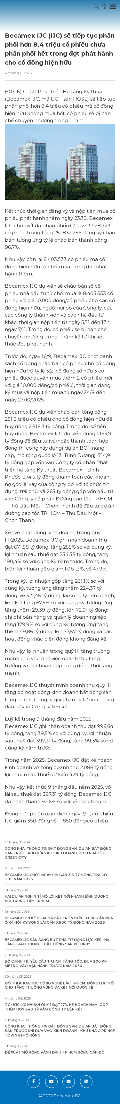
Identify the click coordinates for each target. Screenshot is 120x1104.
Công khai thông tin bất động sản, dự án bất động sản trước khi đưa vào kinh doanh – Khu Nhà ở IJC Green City (58, 853)
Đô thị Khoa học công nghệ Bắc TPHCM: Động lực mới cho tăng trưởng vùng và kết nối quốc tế (60, 985)
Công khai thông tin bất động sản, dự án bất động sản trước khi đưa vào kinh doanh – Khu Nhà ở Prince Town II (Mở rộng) (60, 1030)
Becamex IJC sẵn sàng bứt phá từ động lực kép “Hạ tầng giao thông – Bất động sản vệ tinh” (57, 942)
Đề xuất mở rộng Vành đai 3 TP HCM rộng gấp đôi (55, 1052)
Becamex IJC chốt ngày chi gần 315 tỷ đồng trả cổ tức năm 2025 (56, 877)
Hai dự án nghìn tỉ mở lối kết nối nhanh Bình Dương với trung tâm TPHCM (56, 898)
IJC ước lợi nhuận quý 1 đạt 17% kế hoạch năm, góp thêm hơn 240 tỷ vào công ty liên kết (56, 1007)
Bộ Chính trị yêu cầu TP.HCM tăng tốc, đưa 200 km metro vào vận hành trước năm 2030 (56, 963)
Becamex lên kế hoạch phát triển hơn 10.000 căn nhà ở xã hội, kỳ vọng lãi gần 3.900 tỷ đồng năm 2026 (59, 920)
